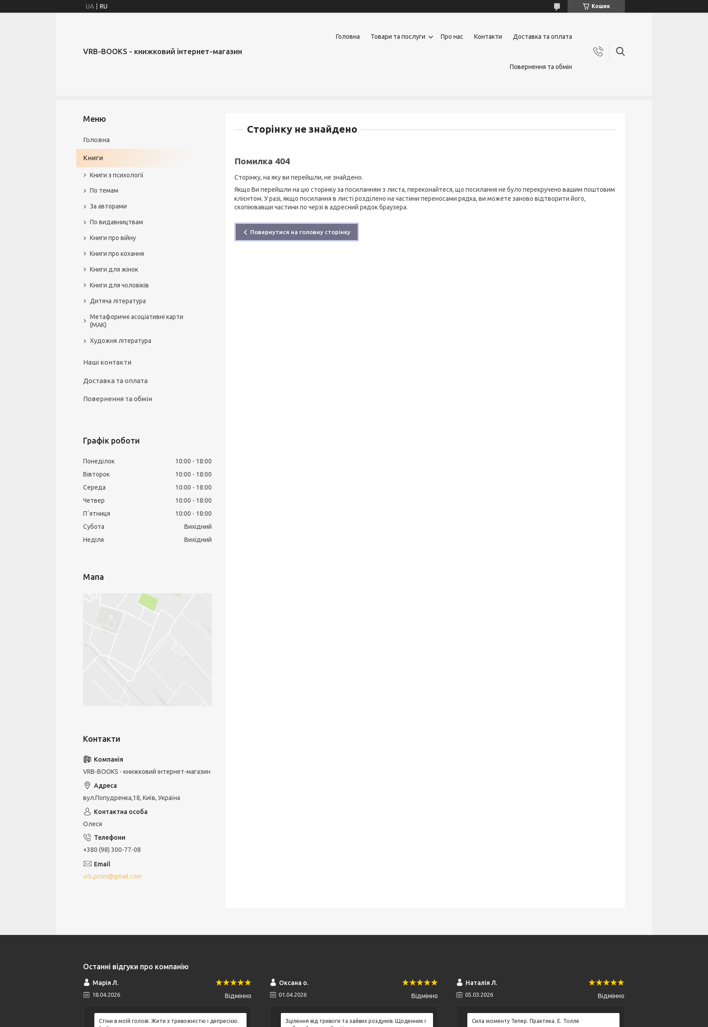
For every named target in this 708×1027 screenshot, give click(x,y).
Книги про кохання (117, 253)
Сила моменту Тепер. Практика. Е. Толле (525, 1021)
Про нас (452, 36)
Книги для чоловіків (119, 285)
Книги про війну (113, 237)
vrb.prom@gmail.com (112, 876)
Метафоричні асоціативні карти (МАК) (136, 321)
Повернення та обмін (541, 66)
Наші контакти (107, 362)
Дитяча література (118, 301)
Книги (93, 158)
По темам (104, 190)
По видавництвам (116, 222)
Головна (348, 36)
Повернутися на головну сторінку (300, 232)
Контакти (488, 36)
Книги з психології (117, 175)
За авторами (108, 206)
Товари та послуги (398, 36)
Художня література (120, 340)
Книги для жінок (114, 269)
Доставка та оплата (542, 36)
